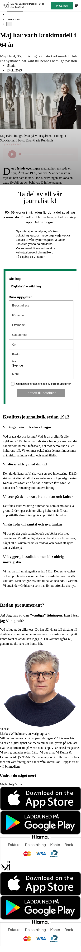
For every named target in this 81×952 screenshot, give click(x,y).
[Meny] (9, 24)
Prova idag (13, 19)
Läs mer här (66, 738)
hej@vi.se (15, 784)
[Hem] (6, 5)
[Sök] (8, 14)
